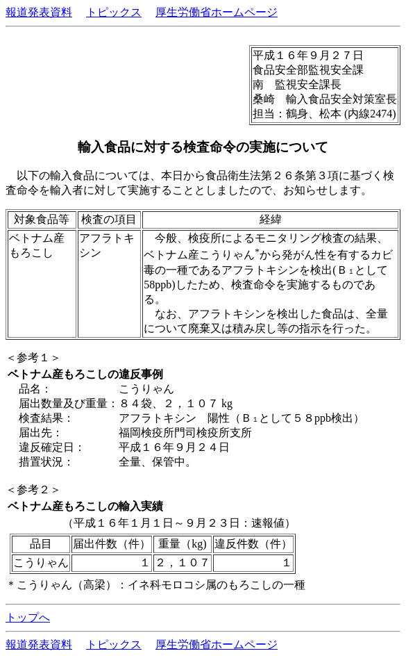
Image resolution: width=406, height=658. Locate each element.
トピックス (114, 12)
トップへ (28, 617)
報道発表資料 (39, 12)
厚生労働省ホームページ (216, 12)
